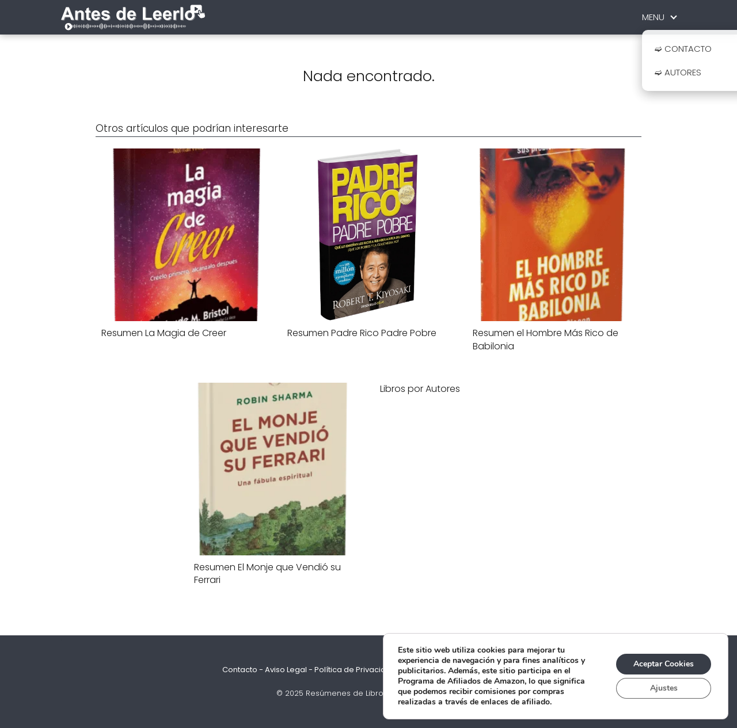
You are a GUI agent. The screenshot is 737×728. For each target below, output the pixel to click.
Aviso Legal (286, 669)
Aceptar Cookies (663, 663)
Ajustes (664, 688)
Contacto (239, 669)
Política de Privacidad (355, 669)
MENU (653, 17)
